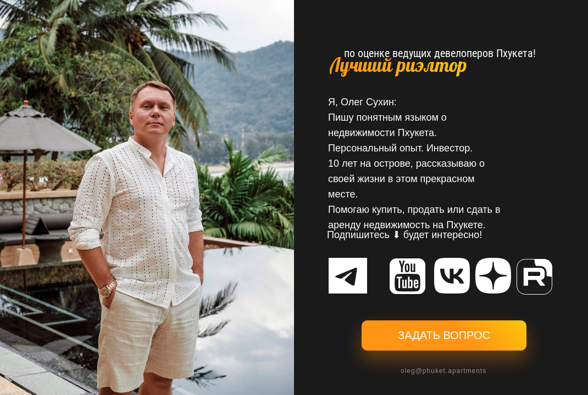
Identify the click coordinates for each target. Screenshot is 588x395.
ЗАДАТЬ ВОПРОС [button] (444, 335)
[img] (452, 276)
